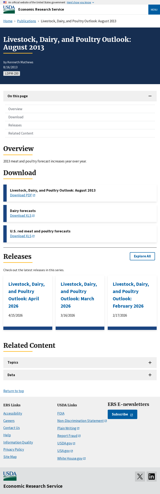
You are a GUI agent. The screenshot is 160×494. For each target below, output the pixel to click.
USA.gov (63, 450)
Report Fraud (67, 435)
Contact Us (11, 427)
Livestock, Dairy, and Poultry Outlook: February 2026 (131, 295)
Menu (154, 9)
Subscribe (120, 414)
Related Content (20, 133)
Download (16, 117)
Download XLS (20, 215)
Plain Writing (66, 428)
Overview (15, 109)
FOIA (60, 413)
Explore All (142, 256)
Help (7, 435)
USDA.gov (64, 443)
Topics (13, 362)
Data (11, 375)
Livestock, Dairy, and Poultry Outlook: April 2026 (26, 295)
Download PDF (21, 195)
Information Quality (18, 442)
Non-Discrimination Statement (80, 420)
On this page (18, 96)
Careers (9, 420)
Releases (15, 125)
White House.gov (69, 458)
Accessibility (12, 413)
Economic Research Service (41, 9)
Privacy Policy (13, 449)
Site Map (10, 456)
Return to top (13, 391)
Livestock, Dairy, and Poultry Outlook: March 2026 (79, 295)
